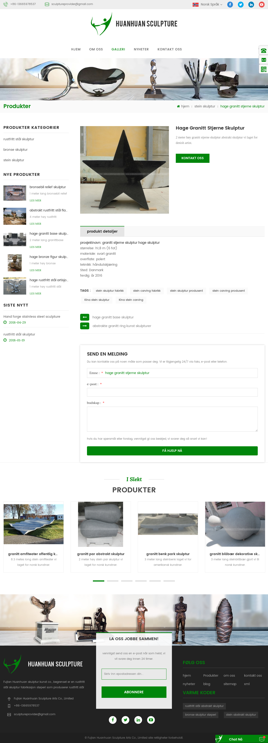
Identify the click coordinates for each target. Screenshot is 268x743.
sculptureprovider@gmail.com (72, 4)
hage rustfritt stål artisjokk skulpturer (49, 279)
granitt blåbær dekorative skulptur (237, 553)
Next (2, 572)
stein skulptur (204, 106)
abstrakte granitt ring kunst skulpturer (121, 325)
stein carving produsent (228, 290)
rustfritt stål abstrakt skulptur (204, 706)
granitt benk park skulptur (168, 553)
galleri (118, 49)
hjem (76, 49)
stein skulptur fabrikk (110, 290)
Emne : (96, 372)
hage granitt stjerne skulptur (127, 372)
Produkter (210, 675)
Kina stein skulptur (96, 299)
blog (206, 683)
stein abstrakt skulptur (241, 714)
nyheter (141, 49)
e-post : (94, 384)
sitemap (230, 683)
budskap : (96, 402)
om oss (96, 49)
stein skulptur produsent (186, 290)
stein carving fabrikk (147, 290)
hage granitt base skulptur (49, 233)
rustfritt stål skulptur (18, 138)
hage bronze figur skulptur (49, 256)
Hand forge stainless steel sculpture (31, 316)
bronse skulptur (15, 149)
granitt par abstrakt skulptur (101, 553)
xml (247, 683)
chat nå (231, 739)
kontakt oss (170, 49)
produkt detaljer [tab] (102, 231)
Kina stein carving (131, 299)
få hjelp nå (172, 450)
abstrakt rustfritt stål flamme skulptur (49, 210)
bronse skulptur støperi (200, 714)
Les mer (35, 200)
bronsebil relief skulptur (48, 186)
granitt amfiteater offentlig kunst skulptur (36, 553)
